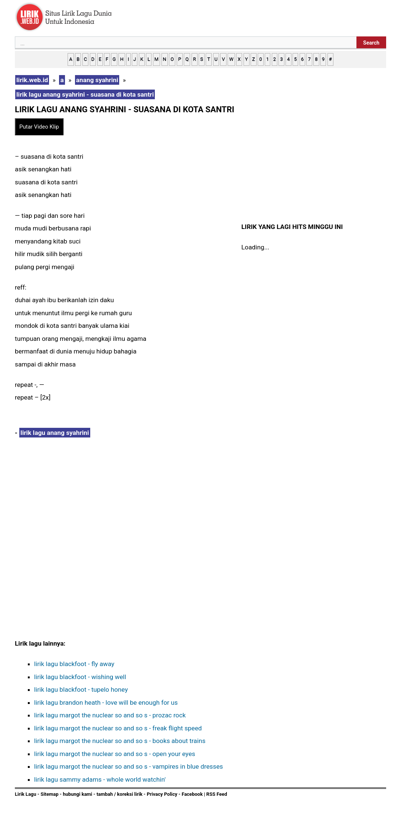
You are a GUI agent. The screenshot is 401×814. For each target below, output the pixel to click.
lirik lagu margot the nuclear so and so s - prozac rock (110, 715)
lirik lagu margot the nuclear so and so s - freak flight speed (118, 728)
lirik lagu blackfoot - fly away (74, 664)
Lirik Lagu (25, 794)
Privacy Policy (162, 794)
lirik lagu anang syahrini (54, 432)
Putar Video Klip (39, 126)
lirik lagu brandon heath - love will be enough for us (106, 702)
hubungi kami (77, 794)
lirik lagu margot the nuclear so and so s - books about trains (120, 740)
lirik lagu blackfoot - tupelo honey (81, 689)
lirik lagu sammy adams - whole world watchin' (100, 779)
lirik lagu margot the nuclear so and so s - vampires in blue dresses (128, 766)
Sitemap (49, 794)
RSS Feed (216, 794)
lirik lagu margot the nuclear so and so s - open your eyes (114, 754)
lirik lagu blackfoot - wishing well (80, 677)
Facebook (192, 794)
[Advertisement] (126, 502)
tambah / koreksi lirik (120, 794)
